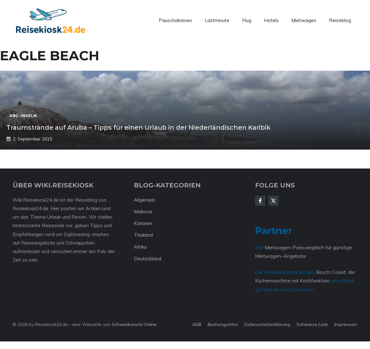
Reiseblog (340, 20)
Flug (246, 20)
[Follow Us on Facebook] (260, 201)
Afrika (140, 247)
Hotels (271, 20)
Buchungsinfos (223, 324)
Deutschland (147, 259)
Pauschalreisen (175, 20)
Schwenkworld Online (134, 324)
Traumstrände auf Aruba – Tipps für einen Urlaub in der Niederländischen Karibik (138, 127)
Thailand (143, 235)
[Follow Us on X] (273, 201)
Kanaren (143, 223)
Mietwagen (303, 20)
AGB (196, 324)
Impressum (345, 324)
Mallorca (143, 212)
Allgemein (144, 200)
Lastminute (217, 20)
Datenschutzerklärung (267, 324)
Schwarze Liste (312, 324)
